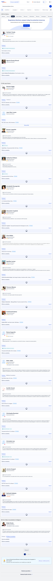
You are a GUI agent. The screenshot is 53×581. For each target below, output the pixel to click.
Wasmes (37, 16)
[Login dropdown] (44, 2)
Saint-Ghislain (19, 16)
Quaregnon (43, 16)
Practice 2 (9, 99)
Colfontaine (31, 16)
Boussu (8, 16)
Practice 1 (4, 45)
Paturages (50, 16)
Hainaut (3, 16)
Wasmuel (25, 16)
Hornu (13, 16)
